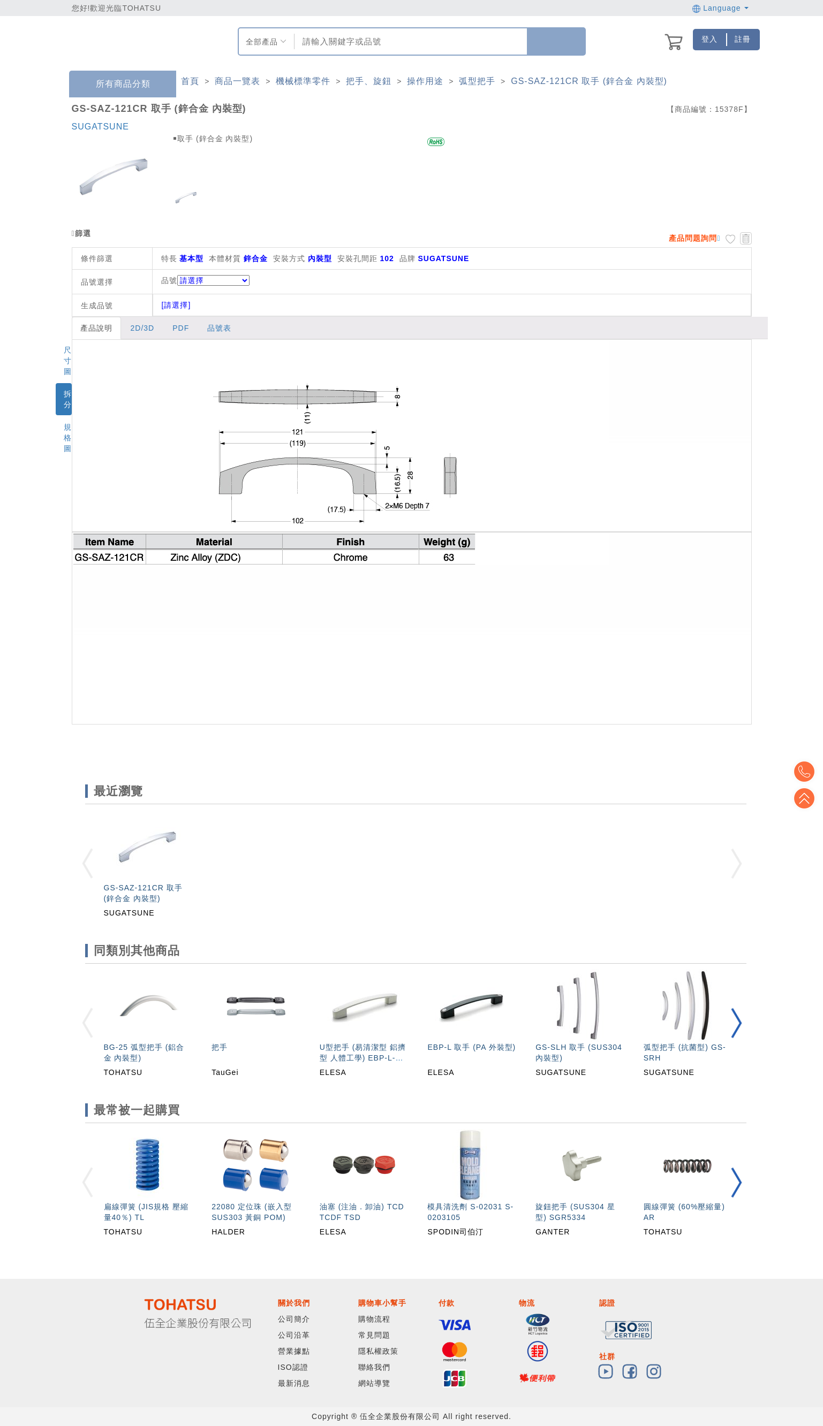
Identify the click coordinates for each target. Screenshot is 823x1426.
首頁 (190, 81)
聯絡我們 (374, 1367)
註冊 (743, 39)
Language (720, 8)
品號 (205, 280)
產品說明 (96, 328)
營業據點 (294, 1351)
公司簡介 (294, 1319)
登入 (709, 39)
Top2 (807, 771)
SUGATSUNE (100, 126)
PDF (180, 328)
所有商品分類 (115, 84)
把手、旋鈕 (368, 81)
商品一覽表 (237, 81)
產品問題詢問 (693, 238)
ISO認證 (293, 1367)
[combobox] (409, 41)
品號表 (219, 328)
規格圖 (68, 438)
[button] (736, 1023)
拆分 (68, 399)
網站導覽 (374, 1383)
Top (807, 798)
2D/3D (143, 328)
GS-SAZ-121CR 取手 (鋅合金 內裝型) (589, 81)
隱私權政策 (378, 1351)
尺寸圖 (68, 361)
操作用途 (425, 81)
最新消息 (294, 1383)
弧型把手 (477, 81)
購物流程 (374, 1319)
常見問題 (374, 1335)
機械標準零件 (303, 81)
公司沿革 (294, 1335)
